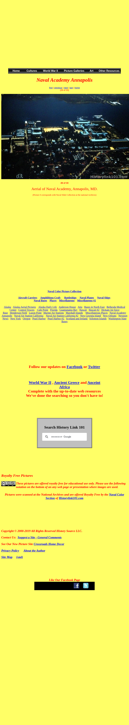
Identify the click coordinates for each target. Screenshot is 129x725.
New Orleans (109, 315)
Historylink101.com (71, 498)
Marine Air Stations (53, 312)
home (77, 88)
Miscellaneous (66, 300)
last (71, 88)
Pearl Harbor (39, 318)
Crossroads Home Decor (49, 544)
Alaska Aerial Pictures (24, 307)
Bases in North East (94, 307)
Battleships (70, 297)
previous (58, 88)
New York (15, 318)
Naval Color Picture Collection (64, 291)
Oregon (26, 318)
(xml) (19, 557)
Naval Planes (87, 297)
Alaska (7, 307)
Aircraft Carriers (27, 297)
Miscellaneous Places (96, 312)
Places (53, 300)
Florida (53, 310)
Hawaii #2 (94, 310)
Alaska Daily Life (47, 307)
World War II (40, 382)
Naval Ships (103, 297)
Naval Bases (40, 300)
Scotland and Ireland (77, 318)
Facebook (75, 367)
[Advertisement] (30, 37)
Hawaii (83, 310)
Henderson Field (18, 312)
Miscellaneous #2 (86, 300)
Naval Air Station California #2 (62, 315)
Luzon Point (35, 312)
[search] (64, 437)
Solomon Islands (98, 318)
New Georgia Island (90, 315)
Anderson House (67, 307)
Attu (80, 307)
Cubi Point (42, 310)
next (66, 88)
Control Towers (26, 310)
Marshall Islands (74, 312)
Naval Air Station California (28, 315)
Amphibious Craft (50, 297)
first (51, 88)
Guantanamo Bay (69, 310)
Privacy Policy (10, 550)
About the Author (34, 550)
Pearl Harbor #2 (56, 318)
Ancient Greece (66, 382)
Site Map (6, 557)
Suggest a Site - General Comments (40, 537)
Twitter (94, 367)
